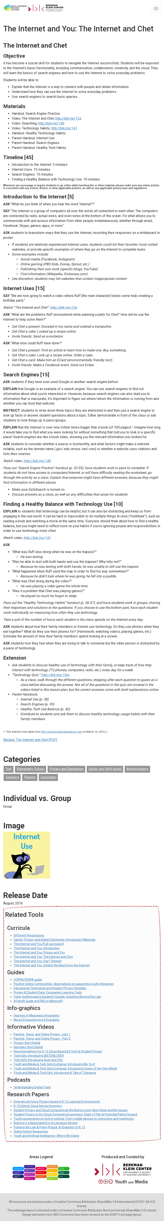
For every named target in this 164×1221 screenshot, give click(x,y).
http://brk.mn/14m (55, 675)
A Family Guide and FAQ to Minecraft (38, 1001)
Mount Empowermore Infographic (36, 1019)
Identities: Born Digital (28, 1047)
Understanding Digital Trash (32, 1087)
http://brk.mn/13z (68, 118)
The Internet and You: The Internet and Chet (43, 956)
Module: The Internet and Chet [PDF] (30, 740)
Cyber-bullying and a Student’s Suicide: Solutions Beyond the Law (57, 996)
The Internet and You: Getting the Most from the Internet (52, 965)
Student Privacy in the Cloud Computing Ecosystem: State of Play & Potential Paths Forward (75, 1114)
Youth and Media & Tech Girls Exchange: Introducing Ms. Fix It (54, 1064)
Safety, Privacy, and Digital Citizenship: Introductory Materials (54, 939)
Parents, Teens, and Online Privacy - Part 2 (42, 1038)
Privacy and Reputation (66, 769)
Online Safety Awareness (31, 1131)
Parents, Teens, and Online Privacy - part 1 (42, 1034)
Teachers (12, 777)
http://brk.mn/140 (51, 123)
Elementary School (30, 769)
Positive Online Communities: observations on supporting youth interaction (64, 984)
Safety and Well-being (105, 769)
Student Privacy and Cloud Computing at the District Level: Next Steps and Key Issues (70, 1110)
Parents (30, 777)
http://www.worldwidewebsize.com (61, 731)
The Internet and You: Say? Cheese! (38, 961)
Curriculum (48, 777)
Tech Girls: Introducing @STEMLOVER (39, 1055)
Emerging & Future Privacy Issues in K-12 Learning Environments (57, 1101)
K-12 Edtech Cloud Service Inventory (38, 1106)
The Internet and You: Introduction (37, 948)
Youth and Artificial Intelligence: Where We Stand (46, 1135)
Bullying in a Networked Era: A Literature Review (46, 1123)
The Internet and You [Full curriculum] (39, 944)
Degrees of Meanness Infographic (36, 1015)
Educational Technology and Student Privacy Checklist (50, 988)
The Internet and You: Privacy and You (39, 952)
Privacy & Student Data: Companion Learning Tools (48, 992)
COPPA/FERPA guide (28, 979)
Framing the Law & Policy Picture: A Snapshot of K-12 (49, 1127)
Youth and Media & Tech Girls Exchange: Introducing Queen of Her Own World (65, 1068)
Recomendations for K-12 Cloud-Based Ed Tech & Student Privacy (58, 1051)
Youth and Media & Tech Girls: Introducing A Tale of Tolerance (55, 1072)
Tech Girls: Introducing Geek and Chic (38, 1060)
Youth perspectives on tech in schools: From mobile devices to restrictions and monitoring (74, 1118)
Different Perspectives (29, 935)
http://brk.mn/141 (64, 128)
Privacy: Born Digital (27, 1043)
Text (8, 769)
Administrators (137, 769)
